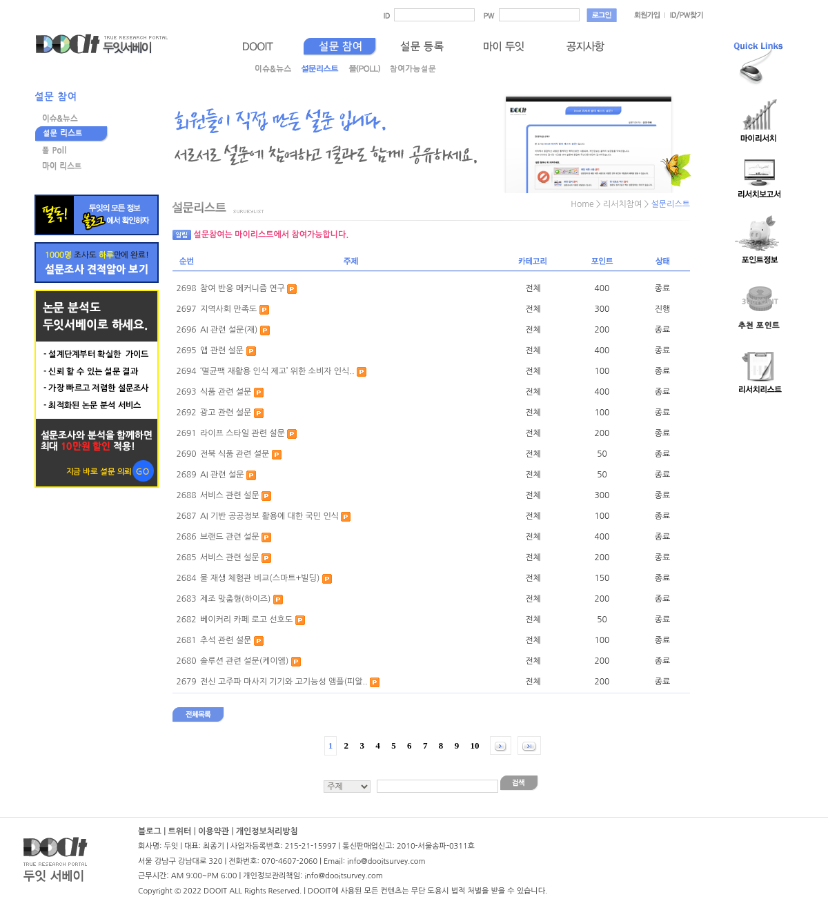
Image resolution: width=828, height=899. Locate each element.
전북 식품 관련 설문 (234, 454)
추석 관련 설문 (225, 640)
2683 (186, 599)
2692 (186, 412)
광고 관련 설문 (225, 412)
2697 (186, 309)
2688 (186, 495)
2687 (186, 516)
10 (475, 745)
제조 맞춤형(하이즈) (235, 599)
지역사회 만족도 (228, 309)
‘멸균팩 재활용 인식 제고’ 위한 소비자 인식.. (277, 371)
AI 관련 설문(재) (228, 330)
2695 (186, 350)
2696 (186, 330)
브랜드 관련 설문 (229, 537)
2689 (186, 475)
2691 (186, 433)
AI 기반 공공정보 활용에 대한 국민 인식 (269, 516)
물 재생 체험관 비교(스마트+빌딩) (259, 578)
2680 (186, 661)
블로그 (149, 831)
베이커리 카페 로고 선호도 (246, 619)
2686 (186, 537)
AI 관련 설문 (222, 475)
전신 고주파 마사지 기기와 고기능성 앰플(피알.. (284, 682)
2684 (186, 578)
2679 (186, 682)
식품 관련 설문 (225, 392)
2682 (186, 619)
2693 (186, 392)
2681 (186, 640)
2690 (186, 454)
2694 (186, 371)
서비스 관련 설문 (229, 495)
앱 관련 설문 (222, 350)
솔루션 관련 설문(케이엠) (244, 661)
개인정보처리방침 (267, 831)
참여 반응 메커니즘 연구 (242, 288)
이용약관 (213, 831)
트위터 (179, 831)
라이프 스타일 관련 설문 (242, 433)
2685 (186, 557)
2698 (186, 288)
